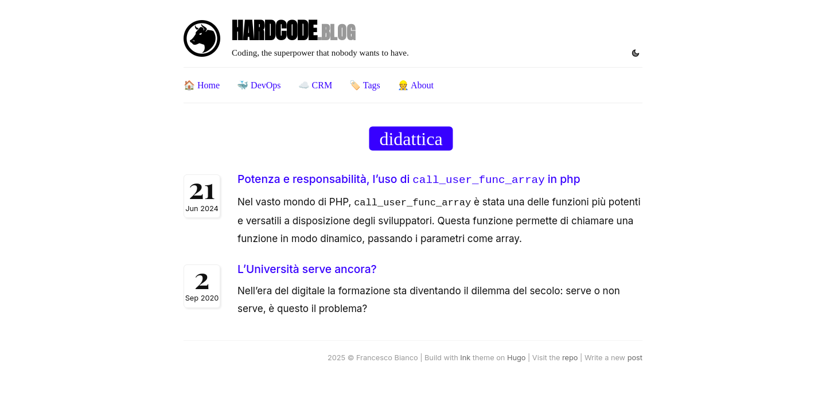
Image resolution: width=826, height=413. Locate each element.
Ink (465, 355)
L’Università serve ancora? (307, 267)
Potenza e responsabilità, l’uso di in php (408, 179)
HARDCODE (293, 31)
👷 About (416, 85)
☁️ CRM (315, 85)
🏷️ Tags (364, 85)
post (635, 355)
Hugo (516, 355)
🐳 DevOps (258, 85)
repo (570, 355)
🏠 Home (202, 85)
